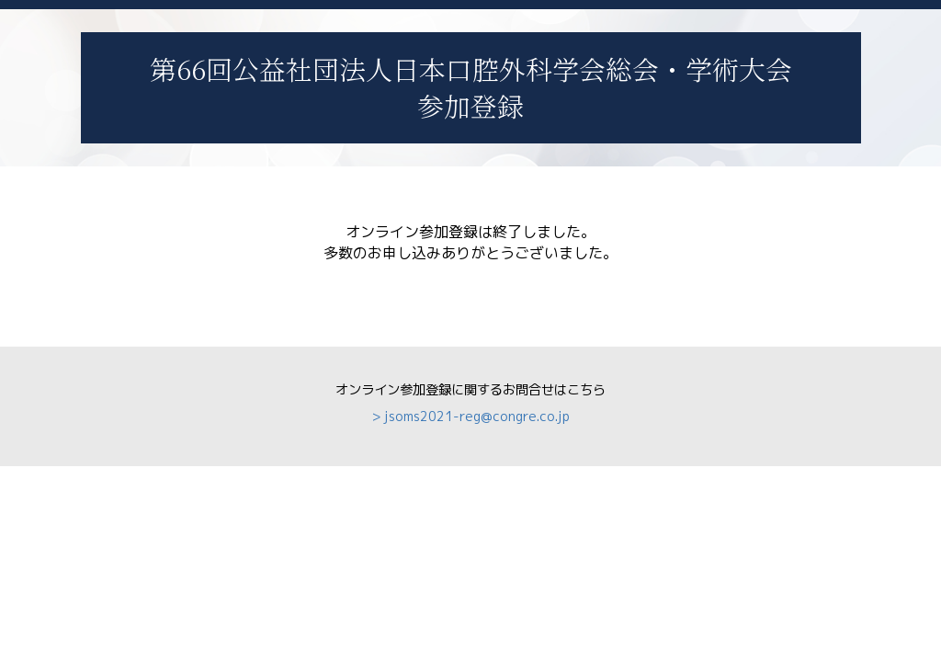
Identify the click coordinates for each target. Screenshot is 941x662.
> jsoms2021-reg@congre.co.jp (471, 416)
